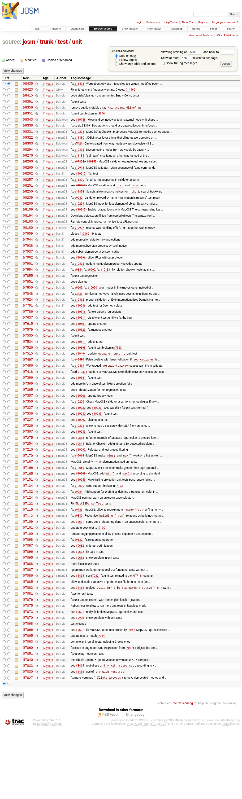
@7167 (28, 507)
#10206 (81, 433)
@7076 (28, 661)
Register (203, 22)
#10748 (81, 124)
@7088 (28, 621)
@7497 (28, 393)
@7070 (28, 681)
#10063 (79, 500)
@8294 (28, 158)
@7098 (28, 594)
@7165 (28, 520)
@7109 (28, 574)
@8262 (28, 184)
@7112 (28, 567)
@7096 (28, 607)
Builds (196, 28)
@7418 (28, 406)
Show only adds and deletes (135, 64)
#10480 (79, 393)
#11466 (130, 90)
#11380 (79, 144)
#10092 (81, 493)
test (63, 41)
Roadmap (177, 28)
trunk (46, 41)
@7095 (28, 614)
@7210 (28, 493)
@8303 (28, 151)
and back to (218, 52)
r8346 (101, 117)
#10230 (81, 446)
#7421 (78, 151)
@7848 (28, 319)
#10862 (79, 325)
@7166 (28, 513)
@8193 (28, 238)
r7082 (95, 634)
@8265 (28, 178)
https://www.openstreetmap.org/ (218, 791)
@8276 (28, 164)
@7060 (28, 715)
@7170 (28, 500)
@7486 (28, 399)
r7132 (119, 533)
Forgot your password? (225, 22)
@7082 (28, 647)
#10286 (81, 332)
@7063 (28, 708)
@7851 (28, 305)
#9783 (78, 560)
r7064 (131, 694)
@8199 (28, 225)
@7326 (28, 466)
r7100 (101, 580)
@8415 (28, 97)
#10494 (81, 386)
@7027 (28, 748)
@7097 (28, 600)
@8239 (28, 211)
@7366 (28, 419)
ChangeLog (135, 785)
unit (77, 41)
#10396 (79, 157)
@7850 (28, 312)
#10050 (92, 312)
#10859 (91, 171)
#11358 (79, 205)
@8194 (28, 231)
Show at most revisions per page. (189, 58)
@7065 (28, 701)
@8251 (28, 198)
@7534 (28, 372)
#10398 (81, 379)
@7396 (28, 413)
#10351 (81, 412)
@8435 (28, 84)
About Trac (188, 22)
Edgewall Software (49, 794)
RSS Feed (110, 785)
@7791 (28, 332)
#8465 (80, 634)
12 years (47, 345)
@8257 (28, 191)
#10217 (81, 184)
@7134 (28, 533)
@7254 (28, 486)
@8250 (28, 204)
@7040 (28, 728)
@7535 (28, 366)
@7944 (28, 258)
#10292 (81, 459)
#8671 (80, 573)
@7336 (28, 453)
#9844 (78, 292)
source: (12, 41)
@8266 (28, 171)
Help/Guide (170, 22)
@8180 (28, 245)
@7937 (28, 272)
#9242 (78, 211)
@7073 (28, 674)
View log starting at (182, 52)
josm (28, 41)
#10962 (84, 251)
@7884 (28, 292)
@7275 (28, 480)
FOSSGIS (143, 791)
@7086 (28, 634)
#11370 (79, 191)
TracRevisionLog (182, 774)
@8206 (28, 218)
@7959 (28, 252)
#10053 (81, 527)
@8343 (28, 124)
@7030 (28, 741)
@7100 (28, 587)
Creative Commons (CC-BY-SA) (147, 794)
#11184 (79, 164)
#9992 (91, 292)
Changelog (77, 28)
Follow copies (126, 59)
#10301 (82, 406)
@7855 (28, 299)
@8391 (28, 104)
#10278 (79, 137)
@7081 (28, 654)
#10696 (81, 278)
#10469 (79, 399)
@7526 (28, 379)
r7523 (118, 379)
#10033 (97, 446)
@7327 (28, 460)
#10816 (81, 339)
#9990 (80, 681)
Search (231, 28)
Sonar (213, 28)
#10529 (81, 359)
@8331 (28, 138)
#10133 (105, 292)
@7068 (28, 688)
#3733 (78, 318)
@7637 (28, 345)
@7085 (28, 641)
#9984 (78, 540)
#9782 (78, 171)
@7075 (28, 668)
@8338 (28, 131)
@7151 (28, 527)
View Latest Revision (200, 35)
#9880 (78, 567)
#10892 (79, 285)
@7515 (28, 386)
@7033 (28, 735)
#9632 (78, 594)
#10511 (81, 345)
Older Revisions (226, 35)
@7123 (28, 554)
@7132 (28, 540)
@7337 (28, 446)
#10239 (81, 473)
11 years (47, 84)
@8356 (28, 111)
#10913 (79, 178)
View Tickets (130, 28)
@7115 (28, 560)
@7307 (28, 473)
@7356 (28, 439)
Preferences (153, 22)
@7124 (28, 547)
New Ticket (154, 28)
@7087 (28, 627)
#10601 (81, 352)
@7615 (28, 352)
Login (139, 22)
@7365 (28, 426)
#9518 (80, 480)
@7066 (28, 695)
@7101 (28, 580)
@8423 (28, 90)
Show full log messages (179, 63)
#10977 (79, 245)
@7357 (28, 433)
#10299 (79, 218)
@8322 (28, 144)
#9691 (80, 674)
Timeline (55, 28)
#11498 (79, 84)
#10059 (79, 513)
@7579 (28, 359)
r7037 (129, 714)
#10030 (79, 533)
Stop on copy (126, 55)
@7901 (28, 285)
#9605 (78, 312)
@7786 (28, 339)
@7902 (28, 278)
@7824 (28, 325)
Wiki (37, 28)
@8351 (28, 117)
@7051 (28, 721)
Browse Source (103, 28)
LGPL (225, 794)
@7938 (28, 265)
